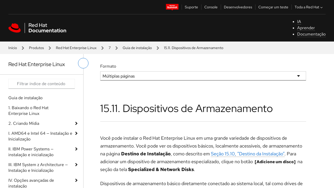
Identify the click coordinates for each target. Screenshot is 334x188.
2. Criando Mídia (23, 123)
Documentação (311, 34)
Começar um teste (273, 7)
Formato (108, 66)
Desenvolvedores (238, 7)
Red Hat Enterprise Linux (76, 47)
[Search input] (41, 84)
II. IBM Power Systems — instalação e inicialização (30, 151)
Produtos (36, 47)
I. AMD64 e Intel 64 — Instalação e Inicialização (40, 136)
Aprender (306, 28)
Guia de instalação (137, 47)
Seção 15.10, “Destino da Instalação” (247, 154)
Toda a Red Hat (309, 7)
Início (12, 47)
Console (211, 7)
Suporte (191, 7)
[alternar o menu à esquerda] (83, 63)
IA (299, 21)
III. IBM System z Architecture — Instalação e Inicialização (38, 167)
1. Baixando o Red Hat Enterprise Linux (28, 110)
